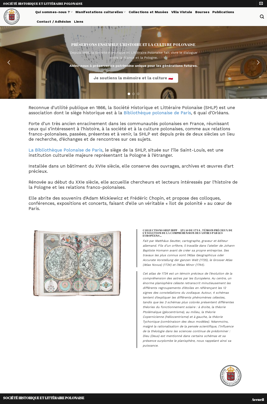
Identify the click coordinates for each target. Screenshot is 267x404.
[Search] (262, 16)
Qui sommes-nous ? (54, 12)
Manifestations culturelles (101, 12)
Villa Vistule (181, 12)
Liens (78, 22)
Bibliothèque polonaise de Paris (157, 112)
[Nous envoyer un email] (261, 4)
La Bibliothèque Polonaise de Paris (65, 150)
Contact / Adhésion (54, 22)
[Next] (258, 62)
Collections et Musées (148, 12)
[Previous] (9, 62)
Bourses (202, 12)
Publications (223, 12)
